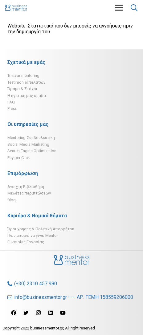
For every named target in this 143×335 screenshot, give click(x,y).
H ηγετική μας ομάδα (26, 95)
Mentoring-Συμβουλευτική (31, 137)
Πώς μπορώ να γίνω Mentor (32, 235)
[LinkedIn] (50, 313)
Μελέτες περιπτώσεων (29, 193)
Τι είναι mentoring (23, 75)
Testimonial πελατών (26, 82)
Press (12, 108)
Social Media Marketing (28, 144)
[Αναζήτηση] (134, 7)
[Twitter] (26, 313)
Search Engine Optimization (31, 151)
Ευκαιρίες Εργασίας (25, 242)
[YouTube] (63, 313)
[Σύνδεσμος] (16, 8)
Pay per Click (18, 157)
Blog (11, 200)
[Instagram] (38, 313)
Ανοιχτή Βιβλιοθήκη (25, 186)
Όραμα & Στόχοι (22, 88)
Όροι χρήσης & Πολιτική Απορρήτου (40, 229)
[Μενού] (119, 7)
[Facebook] (13, 313)
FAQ (11, 102)
